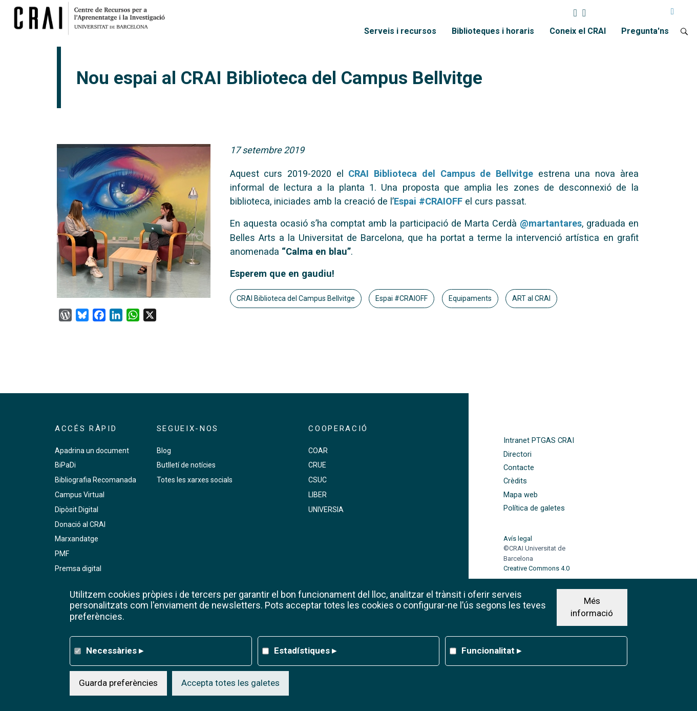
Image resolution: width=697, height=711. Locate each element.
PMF (62, 554)
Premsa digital (78, 568)
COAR (318, 450)
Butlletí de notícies (186, 465)
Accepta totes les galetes (230, 683)
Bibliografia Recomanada (95, 480)
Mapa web (520, 495)
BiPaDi (65, 465)
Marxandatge (76, 539)
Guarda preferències (118, 683)
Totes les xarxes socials (195, 480)
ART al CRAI (531, 298)
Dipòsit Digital (76, 509)
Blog (164, 450)
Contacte (518, 467)
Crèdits (515, 481)
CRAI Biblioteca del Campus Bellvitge (296, 298)
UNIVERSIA (326, 509)
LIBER (317, 495)
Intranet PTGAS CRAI (538, 440)
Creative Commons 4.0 (536, 568)
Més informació (592, 607)
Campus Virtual (79, 495)
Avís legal (517, 538)
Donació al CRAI (80, 524)
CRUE (317, 465)
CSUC (317, 480)
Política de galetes (534, 508)
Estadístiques (305, 650)
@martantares (551, 223)
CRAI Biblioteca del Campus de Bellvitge (440, 173)
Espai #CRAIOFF (428, 201)
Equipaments (470, 298)
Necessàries (114, 650)
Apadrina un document (92, 450)
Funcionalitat (491, 650)
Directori (517, 454)
